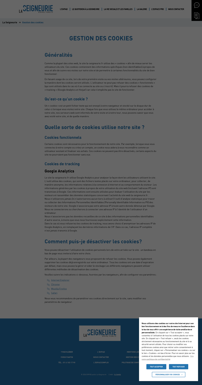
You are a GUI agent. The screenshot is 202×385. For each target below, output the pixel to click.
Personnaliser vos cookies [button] (167, 374)
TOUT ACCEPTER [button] (156, 367)
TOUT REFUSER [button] (178, 367)
